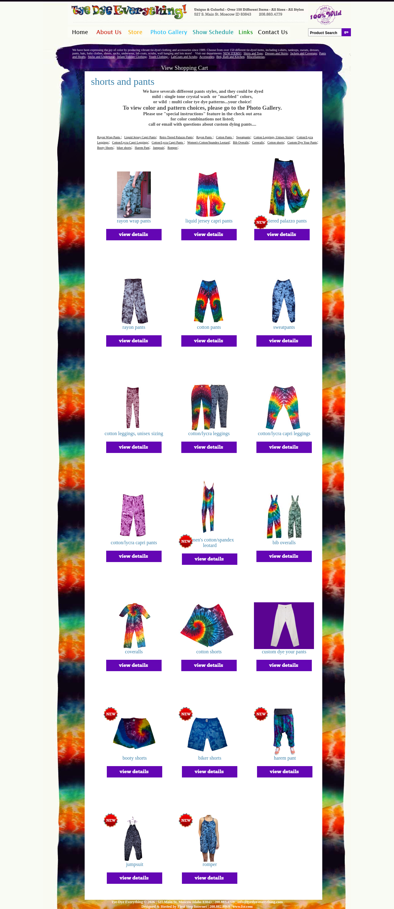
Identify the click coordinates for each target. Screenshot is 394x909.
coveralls (134, 651)
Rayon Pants (204, 137)
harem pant (285, 758)
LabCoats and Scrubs (184, 56)
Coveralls (258, 142)
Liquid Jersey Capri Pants (140, 137)
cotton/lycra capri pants (134, 542)
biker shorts (124, 147)
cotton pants (209, 327)
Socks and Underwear (101, 56)
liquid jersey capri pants (208, 220)
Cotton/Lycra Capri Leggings (130, 142)
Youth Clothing (158, 56)
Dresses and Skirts (276, 53)
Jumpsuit (158, 147)
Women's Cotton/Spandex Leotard (208, 142)
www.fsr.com (242, 906)
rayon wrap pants (134, 220)
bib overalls (284, 542)
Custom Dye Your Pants (302, 142)
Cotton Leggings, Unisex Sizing (273, 137)
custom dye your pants (284, 651)
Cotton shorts (275, 142)
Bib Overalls (241, 142)
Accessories (206, 56)
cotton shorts (209, 651)
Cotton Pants (224, 137)
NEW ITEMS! (232, 53)
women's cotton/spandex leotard (210, 542)
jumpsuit (134, 864)
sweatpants (284, 327)
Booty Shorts (105, 147)
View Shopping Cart (184, 68)
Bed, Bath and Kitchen (230, 56)
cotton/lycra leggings (209, 433)
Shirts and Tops (253, 53)
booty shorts (135, 758)
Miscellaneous (256, 56)
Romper (172, 147)
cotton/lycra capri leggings (284, 433)
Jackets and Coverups (303, 53)
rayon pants (134, 327)
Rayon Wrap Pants (109, 137)
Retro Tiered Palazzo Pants (176, 137)
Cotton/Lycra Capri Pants (168, 142)
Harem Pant (142, 147)
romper (210, 864)
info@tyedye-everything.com (260, 902)
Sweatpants (243, 137)
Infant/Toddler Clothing (132, 56)
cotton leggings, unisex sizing (134, 433)
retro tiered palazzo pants (282, 220)
